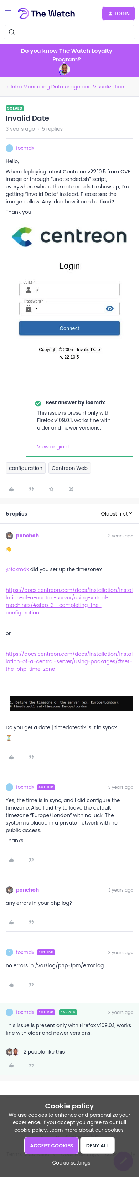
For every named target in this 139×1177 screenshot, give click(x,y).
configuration (25, 468)
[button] (8, 14)
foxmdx (25, 148)
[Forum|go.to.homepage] (46, 13)
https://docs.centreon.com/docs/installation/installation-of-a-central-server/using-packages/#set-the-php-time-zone (69, 661)
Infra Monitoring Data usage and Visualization (67, 86)
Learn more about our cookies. (87, 1129)
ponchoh (27, 535)
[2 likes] (35, 1052)
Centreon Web (70, 468)
